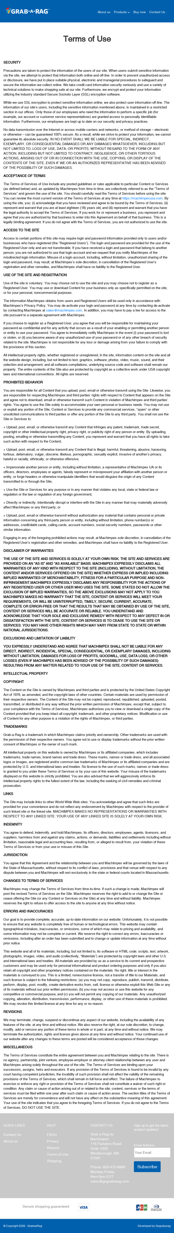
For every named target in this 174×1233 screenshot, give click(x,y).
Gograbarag (163, 1226)
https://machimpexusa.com (142, 198)
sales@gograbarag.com (109, 1181)
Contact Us (12, 1134)
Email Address (144, 1145)
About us (10, 1141)
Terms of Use (57, 1154)
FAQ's (52, 1134)
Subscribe (147, 1166)
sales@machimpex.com (64, 310)
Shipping (54, 1161)
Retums (53, 1148)
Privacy (53, 1141)
